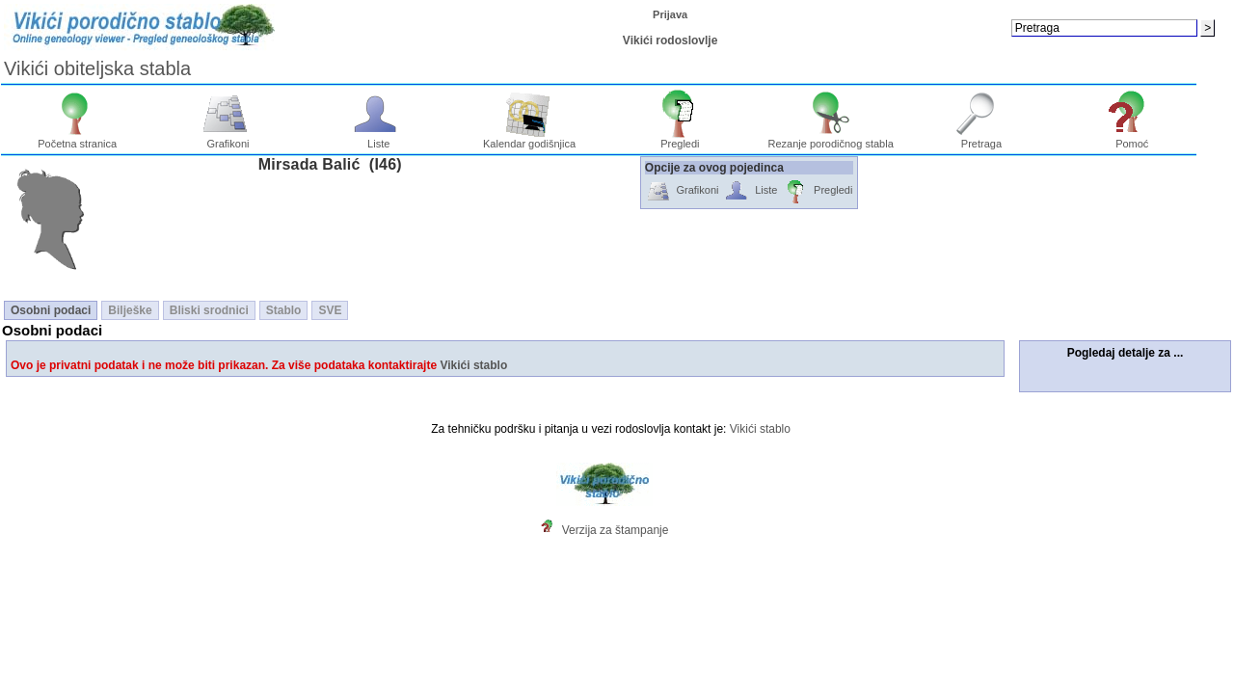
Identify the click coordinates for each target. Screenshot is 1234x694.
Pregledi (680, 138)
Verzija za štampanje (615, 530)
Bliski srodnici (209, 310)
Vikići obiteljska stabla (97, 68)
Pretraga (981, 138)
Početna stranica (77, 138)
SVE (329, 310)
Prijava (670, 14)
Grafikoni (228, 138)
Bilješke (129, 310)
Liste (378, 138)
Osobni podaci (51, 310)
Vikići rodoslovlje (670, 40)
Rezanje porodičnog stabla (831, 138)
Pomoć (1132, 138)
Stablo (284, 310)
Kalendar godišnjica (529, 138)
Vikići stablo (473, 365)
